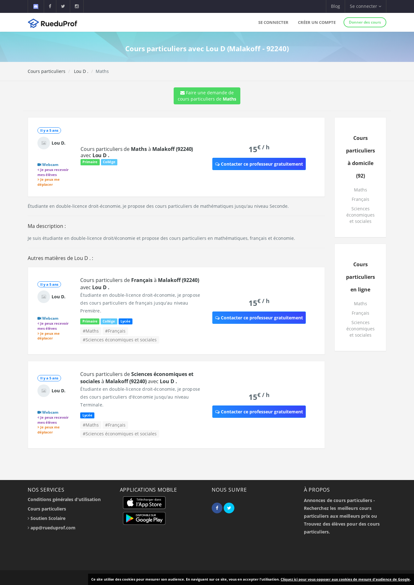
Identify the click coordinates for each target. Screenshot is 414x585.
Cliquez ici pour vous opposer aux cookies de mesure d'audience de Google (345, 579)
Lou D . (80, 71)
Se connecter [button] (365, 6)
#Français (115, 331)
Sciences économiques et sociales (360, 215)
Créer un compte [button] (317, 22)
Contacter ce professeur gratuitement (259, 164)
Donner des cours (365, 22)
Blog (335, 6)
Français (360, 199)
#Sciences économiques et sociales (120, 340)
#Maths (91, 331)
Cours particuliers (46, 71)
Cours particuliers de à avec (137, 152)
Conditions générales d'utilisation (64, 499)
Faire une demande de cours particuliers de (207, 96)
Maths (360, 190)
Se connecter (273, 22)
